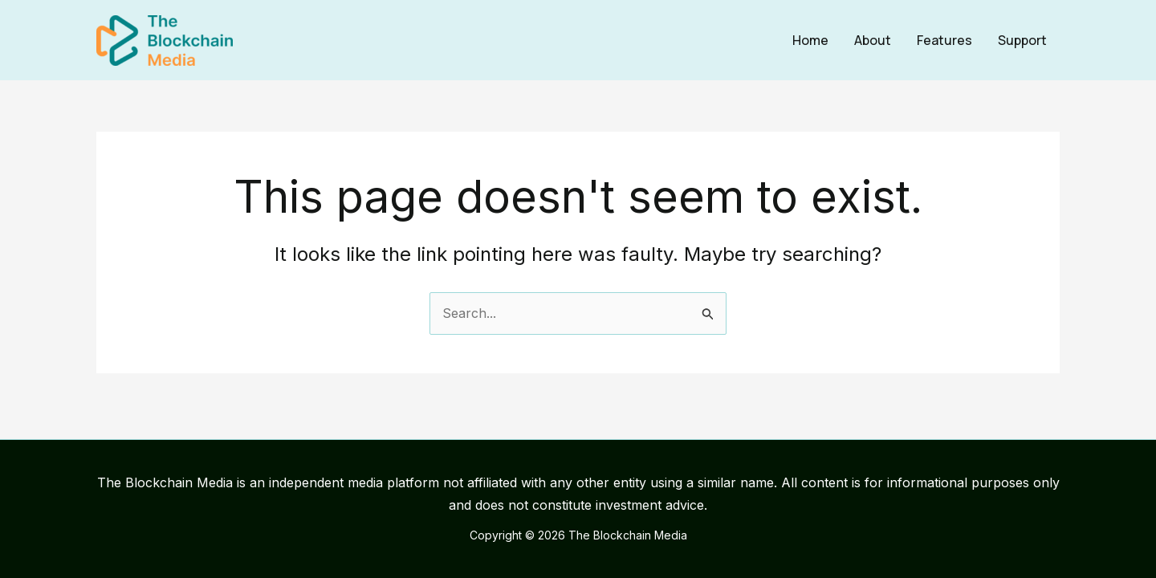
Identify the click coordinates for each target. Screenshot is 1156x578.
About (872, 40)
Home (810, 40)
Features (944, 40)
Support (1022, 40)
